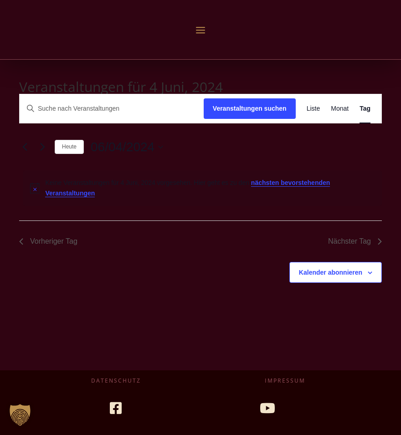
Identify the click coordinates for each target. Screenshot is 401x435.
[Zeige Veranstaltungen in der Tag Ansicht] (365, 108)
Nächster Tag (355, 241)
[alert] (202, 187)
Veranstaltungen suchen (250, 108)
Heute (69, 146)
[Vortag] (24, 147)
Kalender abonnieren (330, 272)
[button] (20, 415)
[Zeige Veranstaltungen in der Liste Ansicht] (313, 108)
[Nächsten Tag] (42, 147)
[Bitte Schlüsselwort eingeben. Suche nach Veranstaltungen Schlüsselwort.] (112, 108)
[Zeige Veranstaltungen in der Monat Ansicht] (340, 108)
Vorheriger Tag (48, 241)
